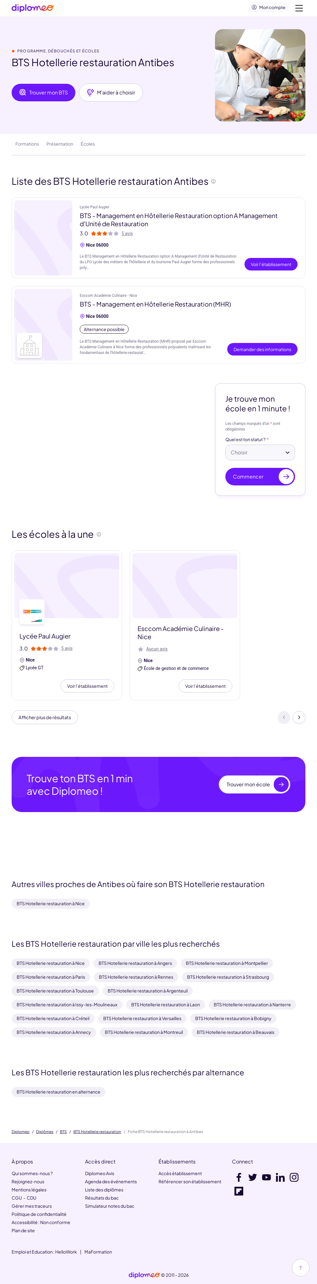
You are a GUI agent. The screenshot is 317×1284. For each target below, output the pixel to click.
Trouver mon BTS (43, 95)
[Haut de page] (300, 1267)
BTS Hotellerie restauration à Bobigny (233, 1018)
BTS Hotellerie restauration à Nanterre (252, 1004)
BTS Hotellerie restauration (97, 1132)
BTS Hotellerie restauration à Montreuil (144, 1032)
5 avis (127, 235)
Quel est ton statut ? (245, 442)
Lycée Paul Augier (94, 209)
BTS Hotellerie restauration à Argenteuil (148, 990)
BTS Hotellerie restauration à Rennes (136, 977)
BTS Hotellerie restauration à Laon (165, 1004)
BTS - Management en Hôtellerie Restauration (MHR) (155, 306)
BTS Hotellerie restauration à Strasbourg (228, 977)
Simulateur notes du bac (109, 1206)
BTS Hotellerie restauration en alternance (58, 1091)
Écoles (88, 146)
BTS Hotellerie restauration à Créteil (53, 1018)
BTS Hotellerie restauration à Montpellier (227, 963)
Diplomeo (21, 1132)
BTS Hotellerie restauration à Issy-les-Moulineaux (67, 1004)
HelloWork (66, 1252)
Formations (27, 146)
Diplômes (44, 1132)
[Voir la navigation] (299, 9)
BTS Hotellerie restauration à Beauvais (235, 1032)
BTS (63, 1132)
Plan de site (23, 1230)
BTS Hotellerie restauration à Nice (51, 903)
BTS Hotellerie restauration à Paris (51, 977)
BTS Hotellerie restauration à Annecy (54, 1032)
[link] (144, 1275)
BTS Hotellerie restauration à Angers (135, 963)
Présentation (59, 146)
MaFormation (98, 1252)
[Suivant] (299, 720)
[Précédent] (284, 720)
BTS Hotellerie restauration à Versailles (142, 1018)
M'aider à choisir (111, 95)
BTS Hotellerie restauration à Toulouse (55, 990)
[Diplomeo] (32, 9)
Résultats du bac (102, 1198)
